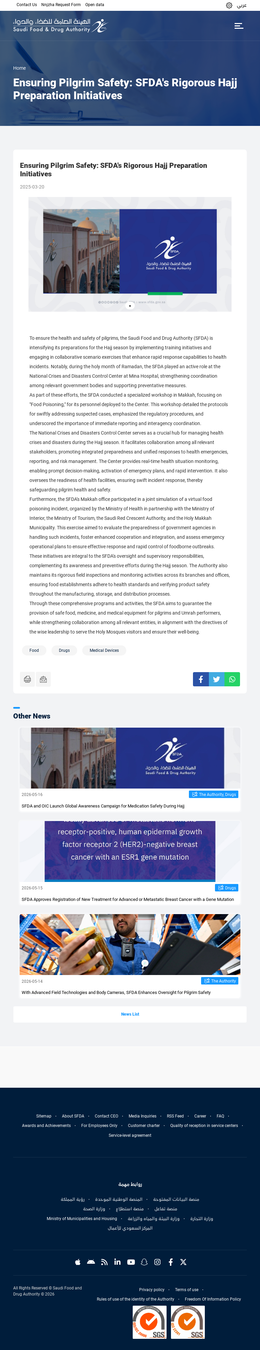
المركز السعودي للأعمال (130, 1228)
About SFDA (73, 1116)
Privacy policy (152, 1289)
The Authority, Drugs (217, 794)
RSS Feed (175, 1116)
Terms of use (186, 1289)
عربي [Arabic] (242, 5)
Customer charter (144, 1125)
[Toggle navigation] (239, 26)
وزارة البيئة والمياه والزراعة (154, 1218)
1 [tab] (130, 306)
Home (19, 68)
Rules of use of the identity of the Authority (135, 1299)
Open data (94, 4)
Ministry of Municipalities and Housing (82, 1218)
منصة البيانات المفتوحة (176, 1199)
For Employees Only (99, 1125)
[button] (229, 5)
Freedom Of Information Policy (213, 1299)
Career (200, 1116)
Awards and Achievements (46, 1125)
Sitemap (43, 1116)
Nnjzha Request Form (61, 4)
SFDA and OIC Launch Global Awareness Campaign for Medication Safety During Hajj (103, 806)
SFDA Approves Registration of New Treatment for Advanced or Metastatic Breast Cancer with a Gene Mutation (128, 899)
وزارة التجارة (201, 1218)
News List (130, 1014)
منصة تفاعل (165, 1209)
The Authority (223, 981)
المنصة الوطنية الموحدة (119, 1199)
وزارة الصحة (94, 1209)
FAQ (220, 1116)
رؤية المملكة (73, 1199)
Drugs (230, 888)
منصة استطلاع (130, 1209)
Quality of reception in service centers (204, 1125)
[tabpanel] (130, 254)
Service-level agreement (130, 1135)
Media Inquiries (142, 1116)
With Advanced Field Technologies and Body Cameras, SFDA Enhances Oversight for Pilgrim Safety (116, 992)
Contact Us (27, 4)
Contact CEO (106, 1116)
